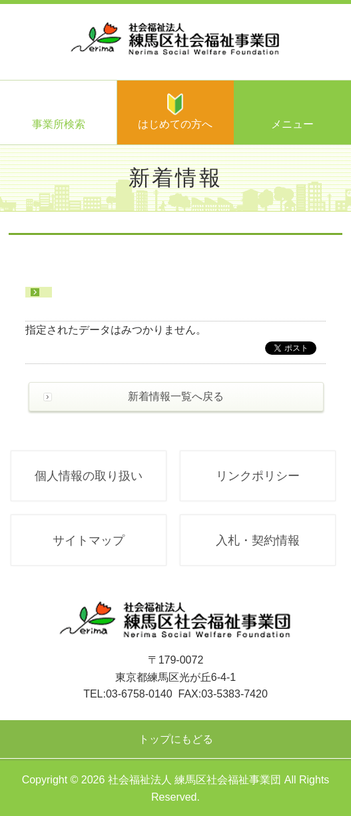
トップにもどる (176, 739)
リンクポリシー (258, 476)
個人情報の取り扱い (89, 476)
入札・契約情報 (258, 540)
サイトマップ (89, 540)
